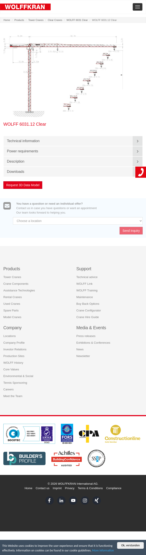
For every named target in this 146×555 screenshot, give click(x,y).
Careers (8, 387)
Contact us (42, 488)
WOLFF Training (87, 288)
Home (7, 20)
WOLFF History (13, 360)
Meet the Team (12, 394)
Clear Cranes (55, 20)
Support (83, 266)
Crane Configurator (88, 308)
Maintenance (84, 294)
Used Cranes (11, 301)
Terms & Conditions (90, 488)
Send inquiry (131, 232)
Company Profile (14, 340)
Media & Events (91, 325)
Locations (9, 333)
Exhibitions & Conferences (93, 340)
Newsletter (83, 353)
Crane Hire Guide (87, 314)
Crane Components (15, 281)
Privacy (69, 488)
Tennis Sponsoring (15, 380)
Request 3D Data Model (23, 185)
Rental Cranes (12, 294)
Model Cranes (12, 314)
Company (12, 325)
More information (103, 550)
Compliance (114, 488)
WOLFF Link (84, 281)
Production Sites (13, 353)
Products (19, 20)
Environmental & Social (18, 373)
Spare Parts (11, 308)
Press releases (86, 333)
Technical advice (87, 274)
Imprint (57, 488)
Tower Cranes (36, 20)
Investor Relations (14, 347)
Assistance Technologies (19, 288)
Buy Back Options (87, 301)
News (80, 347)
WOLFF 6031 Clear (77, 20)
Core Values (11, 367)
